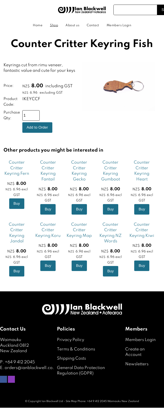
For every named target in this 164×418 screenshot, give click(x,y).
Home (37, 25)
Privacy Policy (70, 340)
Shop (54, 25)
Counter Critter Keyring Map (79, 230)
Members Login (119, 25)
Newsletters (136, 364)
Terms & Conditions (76, 349)
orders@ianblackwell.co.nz (31, 368)
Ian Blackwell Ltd (52, 401)
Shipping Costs (71, 358)
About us (72, 25)
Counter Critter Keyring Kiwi (141, 230)
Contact (93, 25)
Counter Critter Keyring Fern (16, 168)
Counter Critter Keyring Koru (48, 230)
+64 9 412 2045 (20, 362)
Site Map (71, 401)
